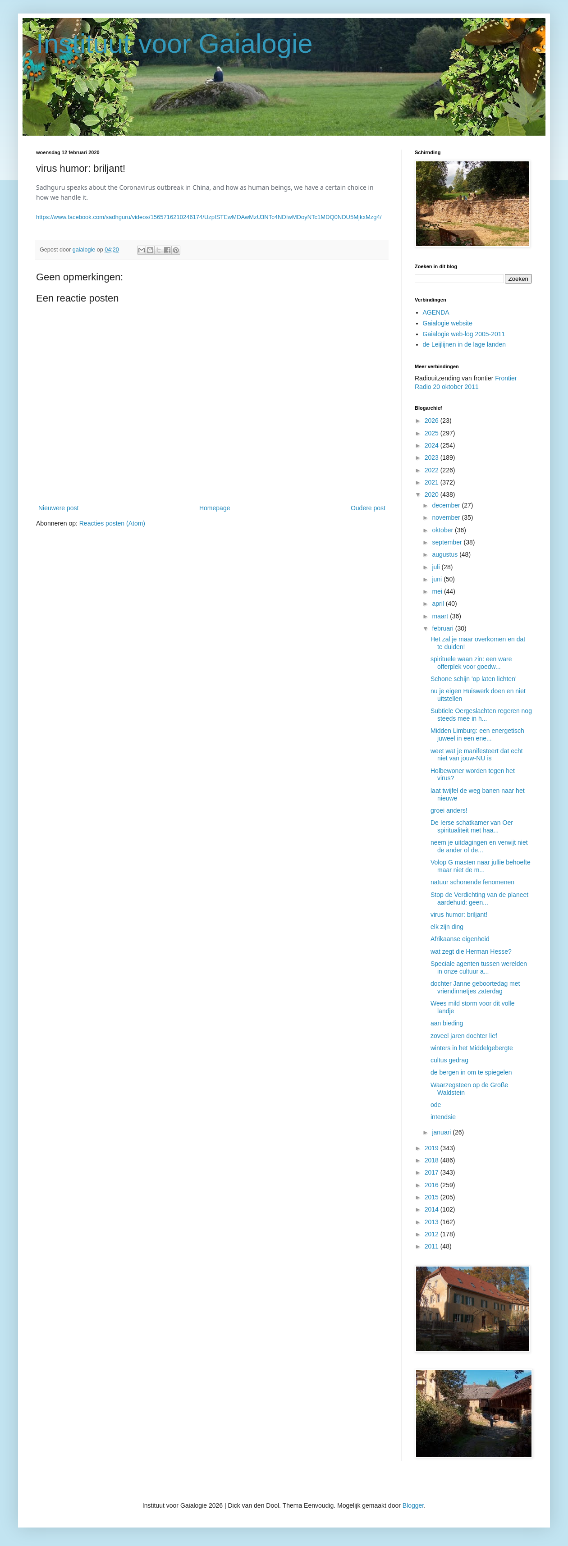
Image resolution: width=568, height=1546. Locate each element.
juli (436, 567)
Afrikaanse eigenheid (460, 938)
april (438, 603)
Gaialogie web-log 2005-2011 (464, 334)
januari (442, 1132)
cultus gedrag (449, 1060)
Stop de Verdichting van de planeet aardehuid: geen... (479, 898)
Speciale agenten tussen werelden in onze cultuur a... (479, 967)
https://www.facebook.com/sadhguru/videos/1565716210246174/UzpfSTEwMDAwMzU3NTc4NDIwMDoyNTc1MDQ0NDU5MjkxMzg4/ (208, 217)
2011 (432, 1246)
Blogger (413, 1505)
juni (438, 579)
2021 (432, 482)
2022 (432, 470)
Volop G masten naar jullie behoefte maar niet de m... (481, 866)
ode (436, 1104)
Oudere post (368, 508)
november (447, 517)
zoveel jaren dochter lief (464, 1035)
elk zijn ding (447, 926)
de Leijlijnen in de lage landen (464, 344)
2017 (432, 1172)
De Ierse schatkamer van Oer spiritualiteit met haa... (472, 826)
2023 (432, 457)
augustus (445, 554)
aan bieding (447, 1023)
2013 (432, 1222)
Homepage (214, 508)
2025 (432, 433)
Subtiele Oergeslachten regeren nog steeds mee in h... (481, 714)
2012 (432, 1234)
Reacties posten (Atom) (112, 523)
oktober (443, 530)
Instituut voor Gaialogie (174, 43)
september (447, 542)
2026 (432, 420)
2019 (432, 1148)
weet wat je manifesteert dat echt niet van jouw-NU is (477, 754)
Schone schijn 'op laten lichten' (474, 678)
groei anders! (449, 810)
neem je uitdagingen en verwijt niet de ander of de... (479, 846)
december (447, 505)
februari (443, 628)
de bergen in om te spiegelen (471, 1072)
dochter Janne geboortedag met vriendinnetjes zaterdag (475, 987)
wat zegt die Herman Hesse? (471, 951)
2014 (432, 1209)
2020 (432, 494)
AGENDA (436, 312)
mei (438, 591)
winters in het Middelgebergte (472, 1048)
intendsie (443, 1117)
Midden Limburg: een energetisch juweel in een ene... (477, 734)
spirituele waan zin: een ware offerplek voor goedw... (471, 662)
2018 (432, 1160)
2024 (432, 445)
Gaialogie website (448, 323)
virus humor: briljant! (459, 914)
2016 (432, 1185)
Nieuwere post (58, 508)
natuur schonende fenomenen (472, 882)
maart (441, 616)
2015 (432, 1197)
